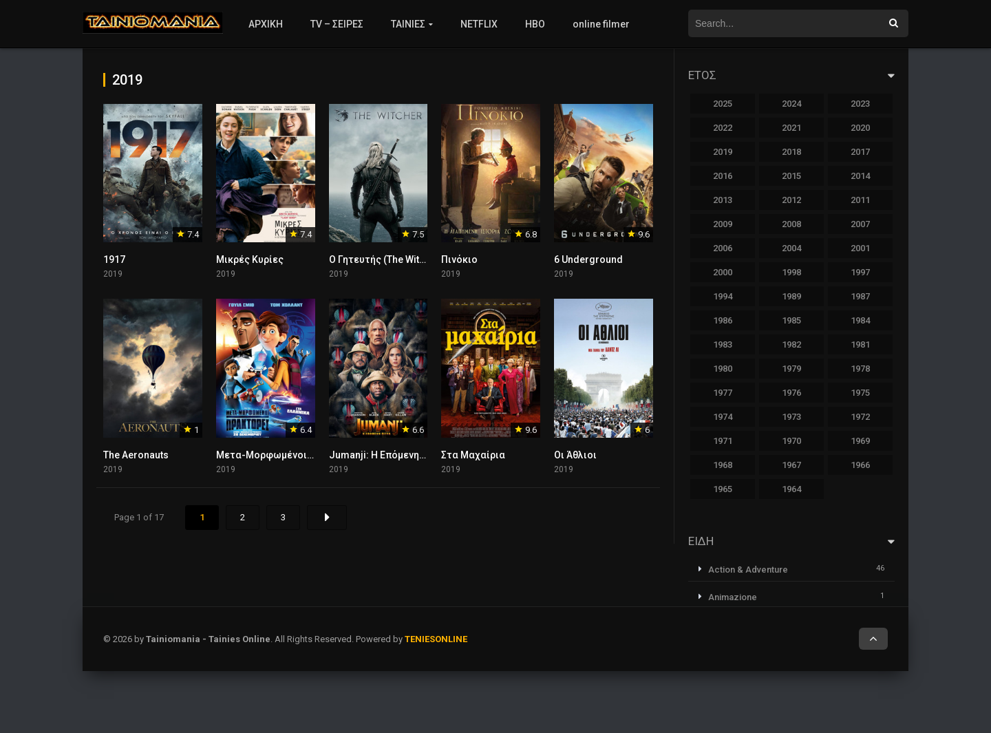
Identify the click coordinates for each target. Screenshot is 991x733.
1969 (860, 441)
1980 (722, 368)
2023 (860, 103)
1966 (860, 465)
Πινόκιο (459, 259)
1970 (791, 441)
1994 (722, 296)
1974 (722, 417)
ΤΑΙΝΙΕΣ (408, 24)
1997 (860, 272)
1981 (860, 344)
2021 (791, 128)
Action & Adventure (748, 569)
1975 (860, 392)
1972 (860, 417)
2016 (722, 176)
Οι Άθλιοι (575, 454)
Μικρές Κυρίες (250, 259)
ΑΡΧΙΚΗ (265, 24)
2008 (791, 224)
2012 (791, 200)
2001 (860, 248)
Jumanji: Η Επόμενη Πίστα (389, 454)
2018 (791, 152)
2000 (722, 272)
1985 (791, 320)
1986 (722, 320)
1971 (722, 441)
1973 (791, 417)
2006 (722, 248)
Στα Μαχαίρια (473, 454)
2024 (791, 103)
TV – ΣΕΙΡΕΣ (336, 24)
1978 (860, 368)
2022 (722, 128)
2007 (860, 224)
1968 (722, 465)
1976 (791, 392)
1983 (722, 344)
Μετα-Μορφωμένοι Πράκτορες (288, 454)
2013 (722, 200)
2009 (722, 224)
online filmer (601, 24)
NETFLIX (479, 24)
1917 (114, 259)
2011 (860, 200)
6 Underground (588, 259)
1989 (791, 296)
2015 (791, 176)
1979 (791, 368)
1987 (860, 296)
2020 (860, 128)
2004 (791, 248)
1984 (860, 320)
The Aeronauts (136, 454)
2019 (722, 152)
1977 (722, 392)
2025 (722, 103)
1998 (791, 272)
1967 (791, 465)
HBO (535, 24)
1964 (791, 489)
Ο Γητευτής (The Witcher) (386, 259)
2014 (860, 176)
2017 (860, 152)
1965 (722, 489)
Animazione (732, 597)
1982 (791, 344)
